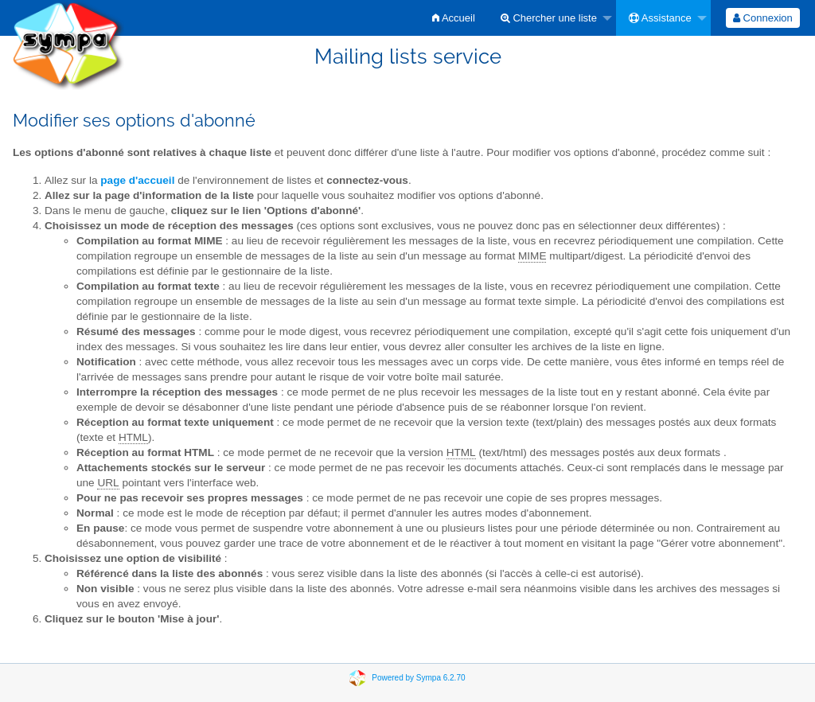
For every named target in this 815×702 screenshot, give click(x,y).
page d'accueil (137, 180)
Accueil (453, 18)
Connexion (763, 18)
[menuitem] (453, 18)
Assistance (660, 18)
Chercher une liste (549, 18)
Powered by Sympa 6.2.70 (418, 677)
